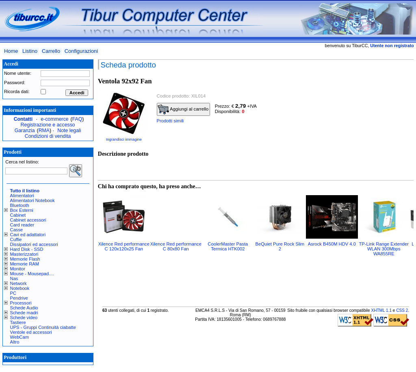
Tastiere (18, 322)
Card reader (22, 224)
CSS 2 (402, 310)
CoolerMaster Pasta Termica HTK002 (228, 246)
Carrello (51, 51)
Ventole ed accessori (31, 332)
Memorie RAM (24, 263)
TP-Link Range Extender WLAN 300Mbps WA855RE (384, 248)
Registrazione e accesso (48, 125)
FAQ (77, 119)
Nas (14, 278)
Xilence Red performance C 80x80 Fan (176, 246)
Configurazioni (81, 51)
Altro (15, 341)
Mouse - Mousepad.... (32, 273)
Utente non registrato (392, 45)
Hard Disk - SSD (26, 249)
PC (13, 293)
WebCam (19, 337)
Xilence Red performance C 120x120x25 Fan (124, 246)
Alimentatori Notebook (32, 200)
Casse (16, 229)
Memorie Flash (25, 259)
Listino (29, 51)
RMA (44, 130)
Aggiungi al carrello (183, 109)
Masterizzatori (24, 254)
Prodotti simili (170, 120)
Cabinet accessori (28, 220)
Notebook (20, 288)
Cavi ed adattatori (28, 234)
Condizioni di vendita (48, 136)
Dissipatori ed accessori (34, 244)
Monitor (17, 268)
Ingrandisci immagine (124, 139)
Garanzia (25, 130)
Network (18, 283)
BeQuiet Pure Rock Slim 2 (279, 246)
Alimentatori (22, 195)
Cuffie (16, 239)
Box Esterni (21, 210)
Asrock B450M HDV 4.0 (332, 243)
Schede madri (24, 312)
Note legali (69, 130)
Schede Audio (24, 307)
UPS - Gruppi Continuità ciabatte (43, 327)
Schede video (24, 317)
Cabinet (18, 215)
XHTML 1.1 (381, 310)
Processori (21, 302)
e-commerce (54, 119)
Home (11, 51)
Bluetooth (19, 205)
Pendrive (19, 298)
